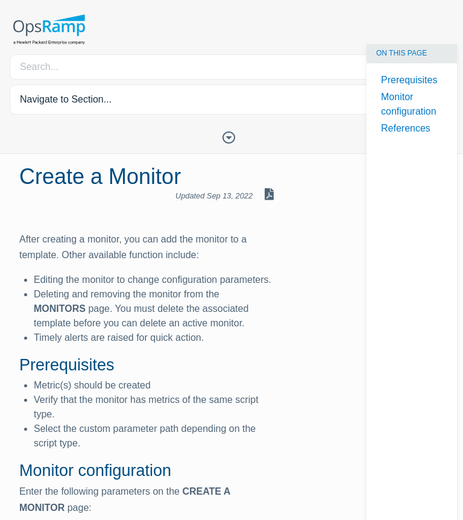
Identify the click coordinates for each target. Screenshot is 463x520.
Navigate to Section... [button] (66, 99)
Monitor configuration (408, 104)
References (405, 128)
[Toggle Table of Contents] (231, 136)
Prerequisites (409, 80)
